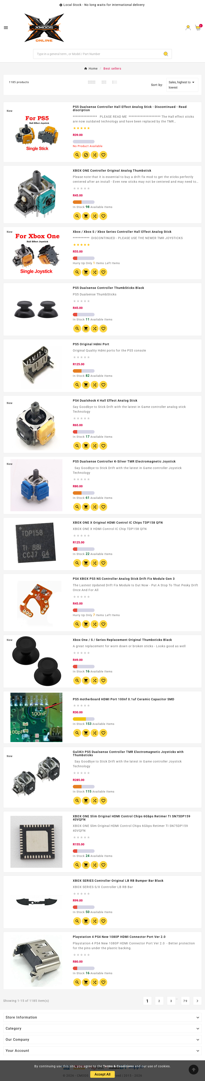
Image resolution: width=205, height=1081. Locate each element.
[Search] (96, 54)
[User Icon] (188, 27)
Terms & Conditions (118, 1066)
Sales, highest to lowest (182, 84)
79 (185, 1001)
